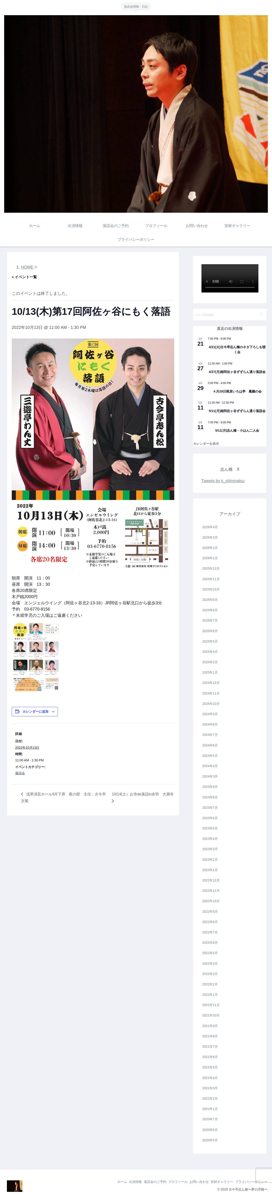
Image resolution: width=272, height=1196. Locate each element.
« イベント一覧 (24, 277)
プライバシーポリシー (250, 1182)
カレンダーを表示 (206, 443)
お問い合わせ (192, 1182)
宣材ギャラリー (218, 1182)
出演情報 (120, 1182)
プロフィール (168, 1182)
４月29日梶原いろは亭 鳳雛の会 (237, 391)
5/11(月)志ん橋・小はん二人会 (237, 430)
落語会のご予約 (142, 1182)
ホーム (104, 1182)
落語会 (20, 773)
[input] (230, 314)
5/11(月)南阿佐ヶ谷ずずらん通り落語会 (237, 411)
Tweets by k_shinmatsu (223, 481)
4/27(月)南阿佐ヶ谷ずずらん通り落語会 (237, 372)
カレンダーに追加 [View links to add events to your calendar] (35, 711)
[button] (262, 314)
